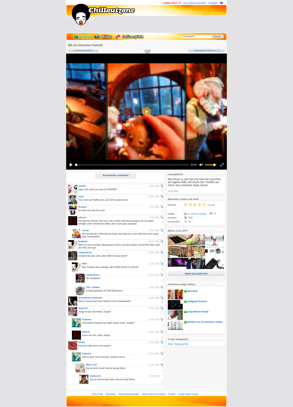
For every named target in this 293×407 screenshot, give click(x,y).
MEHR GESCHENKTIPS (196, 274)
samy (81, 196)
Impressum (111, 394)
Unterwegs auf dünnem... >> (207, 50)
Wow (170, 344)
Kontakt (171, 394)
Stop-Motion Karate (198, 311)
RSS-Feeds (97, 394)
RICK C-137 (91, 365)
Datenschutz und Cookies (153, 394)
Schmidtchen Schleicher (90, 298)
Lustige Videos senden (188, 394)
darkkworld (95, 376)
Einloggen (213, 3)
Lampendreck (85, 252)
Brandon (82, 207)
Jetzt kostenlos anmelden (194, 3)
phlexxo (82, 217)
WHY (84, 263)
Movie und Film (182, 344)
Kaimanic (86, 319)
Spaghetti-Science (197, 301)
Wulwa (81, 342)
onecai (85, 230)
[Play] (71, 165)
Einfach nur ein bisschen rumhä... (206, 322)
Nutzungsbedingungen (129, 394)
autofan (82, 186)
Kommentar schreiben (115, 175)
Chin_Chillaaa (93, 287)
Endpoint (82, 241)
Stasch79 (82, 308)
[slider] (132, 165)
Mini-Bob (192, 291)
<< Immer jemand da (82, 50)
